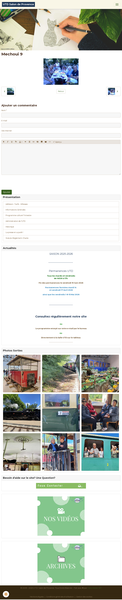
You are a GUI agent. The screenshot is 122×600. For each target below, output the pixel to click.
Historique (10, 227)
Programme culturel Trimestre (18, 215)
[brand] (18, 4)
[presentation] (22, 182)
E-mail (4, 121)
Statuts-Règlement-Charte (17, 238)
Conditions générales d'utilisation (60, 597)
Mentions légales (37, 597)
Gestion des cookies (84, 597)
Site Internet (6, 131)
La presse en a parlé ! (14, 232)
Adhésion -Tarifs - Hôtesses (17, 204)
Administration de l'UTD (16, 221)
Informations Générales (15, 210)
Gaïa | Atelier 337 (94, 588)
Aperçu (57, 142)
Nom (3, 110)
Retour (61, 91)
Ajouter (6, 192)
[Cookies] (6, 594)
